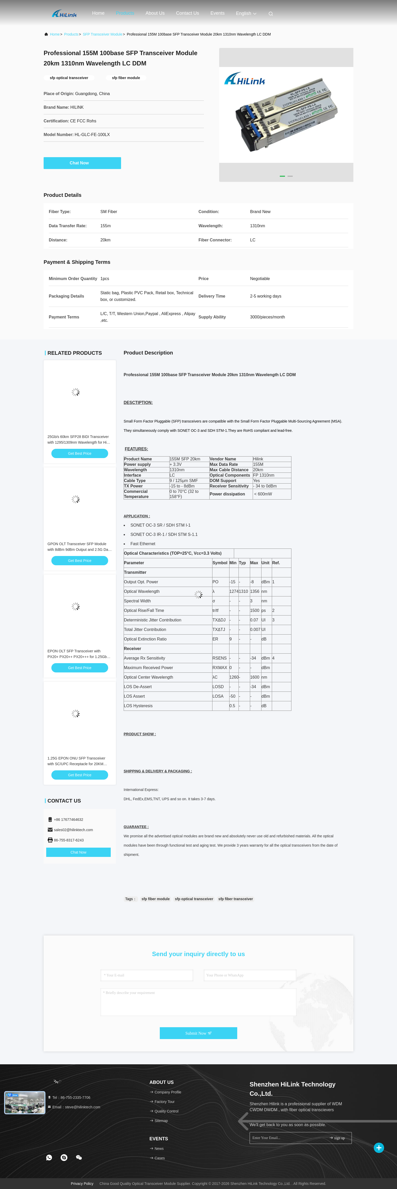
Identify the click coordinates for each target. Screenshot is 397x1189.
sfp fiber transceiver (235, 899)
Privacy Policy (82, 1184)
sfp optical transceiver (194, 899)
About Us (155, 13)
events (217, 13)
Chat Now (82, 162)
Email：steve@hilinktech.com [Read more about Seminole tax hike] (73, 1107)
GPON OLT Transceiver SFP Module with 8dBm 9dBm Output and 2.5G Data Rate (79, 549)
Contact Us (187, 13)
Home (98, 13)
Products (125, 13)
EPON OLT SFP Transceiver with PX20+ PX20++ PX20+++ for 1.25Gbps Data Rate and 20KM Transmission (78, 656)
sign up (337, 1138)
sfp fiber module (156, 899)
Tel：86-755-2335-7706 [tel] (68, 1097)
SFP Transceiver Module (102, 34)
